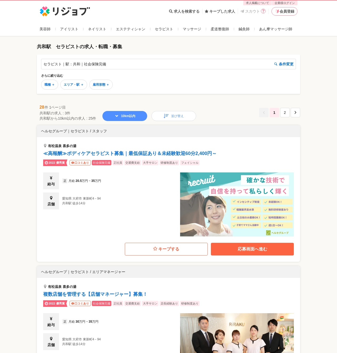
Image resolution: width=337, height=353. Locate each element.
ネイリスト (97, 29)
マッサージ (192, 29)
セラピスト (164, 29)
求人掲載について (257, 2)
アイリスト (69, 29)
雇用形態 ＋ (101, 84)
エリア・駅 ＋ (73, 84)
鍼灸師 (244, 29)
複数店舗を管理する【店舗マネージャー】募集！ (95, 294)
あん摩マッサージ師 (275, 29)
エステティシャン (130, 29)
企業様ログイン (285, 2)
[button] (168, 180)
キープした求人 (220, 11)
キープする (166, 249)
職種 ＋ (49, 84)
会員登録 (285, 11)
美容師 (45, 29)
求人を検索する (184, 11)
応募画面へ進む (252, 249)
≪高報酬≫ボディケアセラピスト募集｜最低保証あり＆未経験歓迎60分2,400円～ (130, 153)
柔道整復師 (220, 29)
